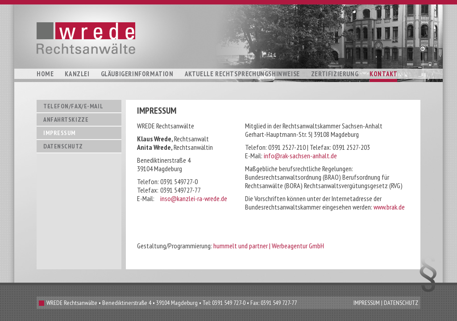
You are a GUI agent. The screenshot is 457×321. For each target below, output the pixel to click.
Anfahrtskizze (65, 119)
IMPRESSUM (366, 303)
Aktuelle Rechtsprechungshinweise (242, 74)
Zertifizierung (334, 74)
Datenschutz (63, 146)
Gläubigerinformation (137, 74)
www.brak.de (389, 206)
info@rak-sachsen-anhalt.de (300, 155)
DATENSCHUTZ (401, 303)
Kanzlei (77, 74)
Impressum (59, 133)
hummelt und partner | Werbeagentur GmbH (268, 245)
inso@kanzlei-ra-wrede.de (193, 198)
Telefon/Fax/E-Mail (73, 106)
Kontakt (383, 74)
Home (45, 74)
